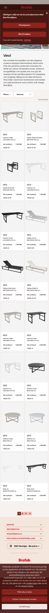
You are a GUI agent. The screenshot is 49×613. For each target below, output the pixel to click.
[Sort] (23, 94)
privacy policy (27, 586)
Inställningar (24, 607)
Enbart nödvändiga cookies (25, 599)
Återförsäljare (24, 34)
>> (30, 513)
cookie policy (31, 583)
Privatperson (24, 25)
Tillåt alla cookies (24, 592)
